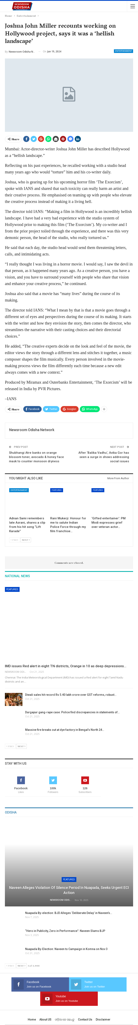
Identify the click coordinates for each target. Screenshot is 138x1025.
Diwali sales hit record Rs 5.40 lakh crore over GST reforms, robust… (70, 694)
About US (45, 1005)
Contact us (85, 1005)
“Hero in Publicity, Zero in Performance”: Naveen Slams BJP (65, 931)
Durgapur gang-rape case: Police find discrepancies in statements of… (72, 712)
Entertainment (123, 51)
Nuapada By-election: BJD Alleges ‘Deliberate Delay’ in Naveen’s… (68, 913)
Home (32, 1005)
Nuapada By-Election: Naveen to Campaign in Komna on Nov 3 (66, 949)
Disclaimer (103, 1005)
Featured (57, 490)
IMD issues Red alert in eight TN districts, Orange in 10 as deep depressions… (65, 666)
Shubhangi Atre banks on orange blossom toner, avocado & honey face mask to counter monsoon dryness (36, 457)
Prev (15, 539)
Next (26, 539)
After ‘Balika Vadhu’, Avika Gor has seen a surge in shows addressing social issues (103, 457)
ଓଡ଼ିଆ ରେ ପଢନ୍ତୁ (65, 1005)
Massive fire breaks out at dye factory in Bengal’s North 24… (64, 729)
